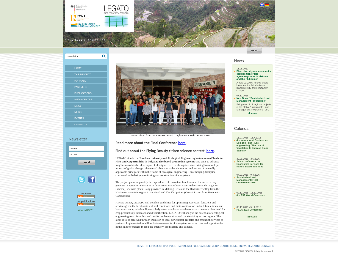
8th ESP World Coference (250, 195)
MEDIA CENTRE (83, 99)
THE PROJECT (82, 74)
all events (252, 216)
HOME (77, 68)
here (182, 142)
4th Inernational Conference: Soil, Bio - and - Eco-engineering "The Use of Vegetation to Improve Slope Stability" (252, 145)
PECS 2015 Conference (249, 209)
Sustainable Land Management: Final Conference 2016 (247, 180)
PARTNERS (80, 87)
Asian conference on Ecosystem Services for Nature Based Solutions (249, 164)
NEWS (77, 112)
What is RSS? (85, 210)
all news (252, 113)
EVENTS (79, 118)
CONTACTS (80, 124)
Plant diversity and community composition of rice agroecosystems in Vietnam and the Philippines (253, 75)
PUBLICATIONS (83, 93)
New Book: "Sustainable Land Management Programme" (253, 99)
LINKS (77, 105)
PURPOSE (80, 80)
